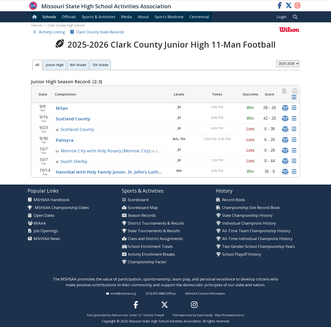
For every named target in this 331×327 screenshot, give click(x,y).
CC (140, 315)
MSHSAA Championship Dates (58, 207)
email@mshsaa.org (123, 293)
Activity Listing (52, 32)
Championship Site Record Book (251, 207)
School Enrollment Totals (150, 246)
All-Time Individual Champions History (257, 239)
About (143, 16)
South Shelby (73, 161)
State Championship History (247, 215)
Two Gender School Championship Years (258, 246)
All (37, 65)
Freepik (159, 315)
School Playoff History (241, 254)
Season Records (142, 215)
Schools (49, 16)
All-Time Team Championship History (256, 231)
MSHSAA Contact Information (205, 293)
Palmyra (64, 140)
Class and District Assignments (155, 239)
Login (281, 16)
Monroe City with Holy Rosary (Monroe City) (105, 150)
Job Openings (46, 231)
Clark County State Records (100, 32)
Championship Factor (147, 262)
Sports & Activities (98, 16)
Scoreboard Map (143, 207)
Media (126, 16)
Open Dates (44, 215)
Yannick (148, 315)
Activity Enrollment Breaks (151, 254)
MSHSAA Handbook (51, 200)
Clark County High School (66, 25)
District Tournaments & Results (156, 223)
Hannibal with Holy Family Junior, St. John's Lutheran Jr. (115, 172)
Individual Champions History (249, 223)
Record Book (233, 200)
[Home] (35, 16)
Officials (69, 16)
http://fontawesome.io (229, 315)
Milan (62, 108)
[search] (296, 17)
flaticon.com (120, 315)
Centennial (199, 16)
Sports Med (169, 16)
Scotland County (73, 119)
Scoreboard (138, 200)
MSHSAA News (47, 239)
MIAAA (40, 223)
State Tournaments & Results (154, 231)
